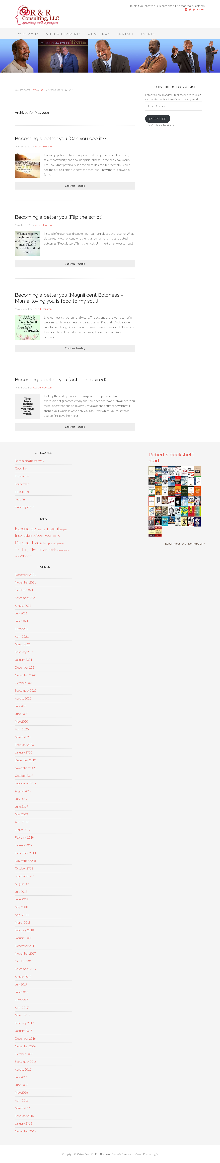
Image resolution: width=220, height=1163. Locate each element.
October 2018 (24, 868)
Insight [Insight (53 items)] (52, 528)
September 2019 (25, 783)
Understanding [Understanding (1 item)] (63, 550)
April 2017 (22, 1007)
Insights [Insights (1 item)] (63, 530)
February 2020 (24, 744)
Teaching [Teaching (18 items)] (22, 549)
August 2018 (23, 884)
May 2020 (21, 721)
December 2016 (25, 1038)
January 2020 (23, 752)
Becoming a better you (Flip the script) (59, 217)
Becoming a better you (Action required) (60, 379)
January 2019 (23, 845)
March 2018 (22, 922)
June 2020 (21, 714)
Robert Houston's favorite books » (185, 543)
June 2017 (21, 992)
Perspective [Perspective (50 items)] (27, 542)
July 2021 (21, 613)
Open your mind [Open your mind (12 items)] (48, 535)
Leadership (22, 484)
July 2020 (21, 706)
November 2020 (25, 675)
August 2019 (23, 791)
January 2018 (23, 938)
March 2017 (22, 1015)
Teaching (20, 499)
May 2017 (21, 1000)
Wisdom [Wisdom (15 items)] (25, 555)
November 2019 (25, 768)
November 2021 (25, 582)
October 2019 (24, 775)
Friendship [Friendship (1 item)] (40, 530)
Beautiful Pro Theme (96, 1154)
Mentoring (22, 491)
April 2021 (22, 636)
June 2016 (21, 1085)
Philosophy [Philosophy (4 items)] (46, 543)
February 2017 (24, 1023)
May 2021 (21, 628)
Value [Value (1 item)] (17, 556)
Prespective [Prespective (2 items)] (58, 543)
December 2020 (25, 667)
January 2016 (23, 1123)
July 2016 (21, 1077)
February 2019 (24, 837)
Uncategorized (24, 507)
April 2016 (22, 1100)
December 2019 (25, 760)
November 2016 (25, 1046)
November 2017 (25, 953)
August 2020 (23, 698)
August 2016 (23, 1069)
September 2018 (25, 876)
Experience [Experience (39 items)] (25, 528)
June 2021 (21, 621)
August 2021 (23, 605)
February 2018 (24, 930)
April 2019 (22, 822)
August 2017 (23, 976)
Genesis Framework (123, 1154)
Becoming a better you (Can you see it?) (60, 138)
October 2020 (24, 683)
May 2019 (21, 814)
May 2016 (21, 1092)
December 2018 (25, 853)
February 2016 (24, 1116)
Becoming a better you (29, 460)
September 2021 (25, 598)
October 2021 (24, 590)
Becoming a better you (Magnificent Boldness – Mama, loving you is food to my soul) (69, 298)
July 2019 (21, 799)
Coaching (21, 468)
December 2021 (25, 574)
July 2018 (21, 891)
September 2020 (25, 690)
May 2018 (21, 907)
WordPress (143, 1154)
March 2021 (22, 644)
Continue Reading (75, 186)
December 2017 (25, 946)
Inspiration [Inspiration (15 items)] (23, 535)
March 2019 (22, 830)
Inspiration (22, 476)
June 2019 (21, 806)
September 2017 (25, 969)
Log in (154, 1154)
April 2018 (22, 915)
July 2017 (21, 984)
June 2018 (21, 899)
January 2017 (23, 1030)
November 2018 (25, 860)
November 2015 (25, 1131)
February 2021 (24, 652)
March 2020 (22, 737)
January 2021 (23, 659)
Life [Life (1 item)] (34, 536)
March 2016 (22, 1108)
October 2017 (24, 961)
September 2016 (25, 1061)
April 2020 (22, 729)
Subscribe (157, 119)
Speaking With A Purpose (41, 15)
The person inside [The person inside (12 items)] (43, 550)
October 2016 (24, 1054)
